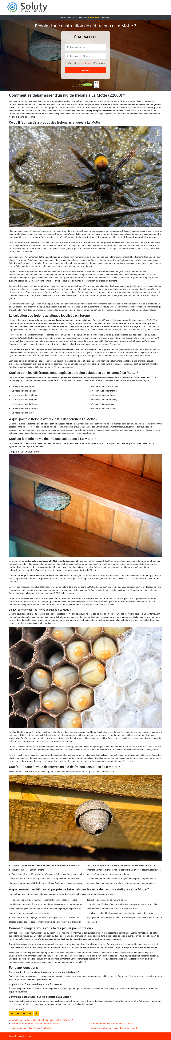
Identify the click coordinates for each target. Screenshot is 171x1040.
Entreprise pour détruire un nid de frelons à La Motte (36, 1023)
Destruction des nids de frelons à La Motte (31, 1028)
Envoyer (85, 70)
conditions (85, 63)
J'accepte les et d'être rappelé (86, 63)
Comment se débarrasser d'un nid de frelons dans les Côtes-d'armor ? (41, 1020)
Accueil (12, 1036)
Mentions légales (26, 1036)
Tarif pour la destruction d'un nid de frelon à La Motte (113, 1028)
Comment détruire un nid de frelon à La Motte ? (111, 1023)
